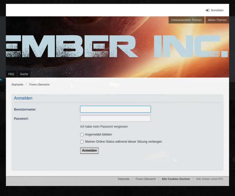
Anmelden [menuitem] (217, 10)
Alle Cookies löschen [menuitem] (176, 178)
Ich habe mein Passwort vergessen (104, 126)
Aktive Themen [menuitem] (217, 19)
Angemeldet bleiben (96, 134)
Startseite (17, 84)
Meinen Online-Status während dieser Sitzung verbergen (121, 141)
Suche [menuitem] (24, 74)
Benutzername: (25, 109)
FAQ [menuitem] (11, 74)
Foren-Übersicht (39, 84)
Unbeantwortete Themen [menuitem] (186, 19)
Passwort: (21, 118)
